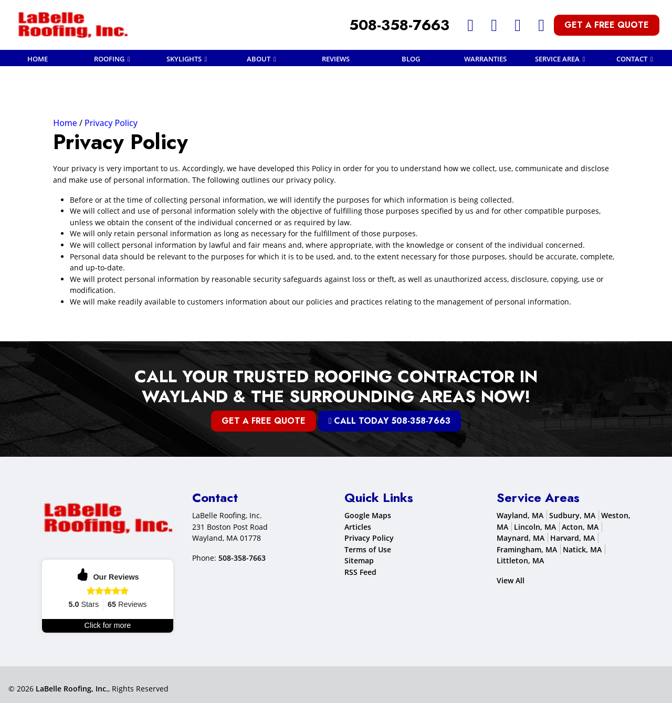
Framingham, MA (527, 549)
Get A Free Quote (606, 25)
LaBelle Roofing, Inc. (72, 689)
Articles (357, 527)
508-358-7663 (399, 25)
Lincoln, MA (535, 527)
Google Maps (367, 515)
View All (510, 580)
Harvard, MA (572, 538)
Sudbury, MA (572, 515)
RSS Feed (360, 572)
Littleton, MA (520, 561)
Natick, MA (582, 549)
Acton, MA (580, 527)
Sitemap (359, 561)
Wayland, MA (520, 515)
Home (65, 123)
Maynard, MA (520, 538)
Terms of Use (367, 549)
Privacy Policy (111, 123)
